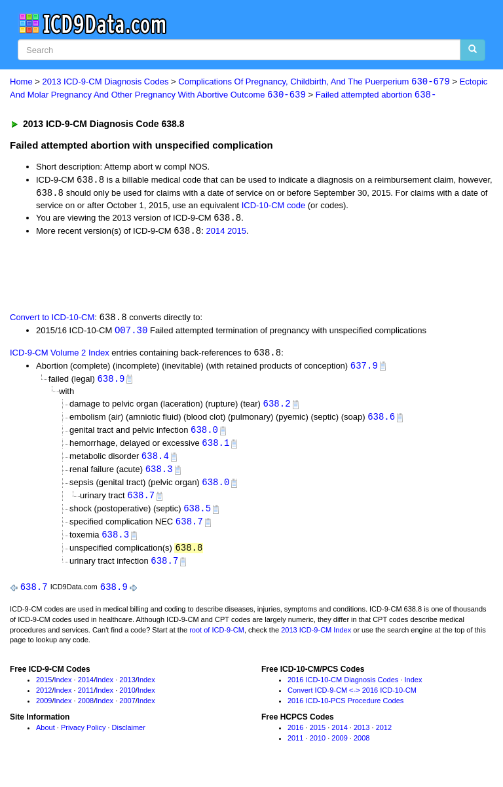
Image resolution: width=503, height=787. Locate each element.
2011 (86, 699)
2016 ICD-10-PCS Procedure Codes (345, 710)
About (45, 737)
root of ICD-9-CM (216, 639)
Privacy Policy (83, 737)
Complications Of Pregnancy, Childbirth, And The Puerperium (314, 82)
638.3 (159, 475)
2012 (44, 699)
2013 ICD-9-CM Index (316, 639)
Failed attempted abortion (376, 95)
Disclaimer (128, 737)
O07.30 (131, 333)
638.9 (110, 382)
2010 (127, 699)
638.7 (141, 502)
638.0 (204, 435)
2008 (86, 710)
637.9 (364, 369)
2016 (295, 737)
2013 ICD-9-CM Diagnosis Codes (106, 82)
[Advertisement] (158, 275)
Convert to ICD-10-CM (52, 320)
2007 (127, 710)
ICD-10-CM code (274, 206)
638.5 (197, 515)
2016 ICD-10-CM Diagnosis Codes (343, 689)
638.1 (215, 448)
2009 (44, 710)
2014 (215, 233)
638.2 (277, 407)
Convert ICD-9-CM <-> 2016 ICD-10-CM (352, 699)
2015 (236, 233)
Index (63, 689)
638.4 (155, 462)
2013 (127, 689)
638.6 (381, 421)
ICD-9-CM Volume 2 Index (59, 356)
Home (21, 82)
